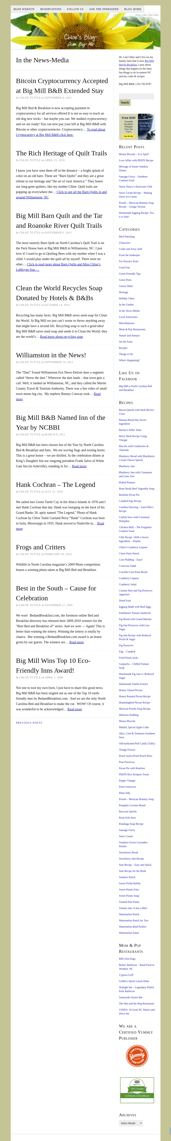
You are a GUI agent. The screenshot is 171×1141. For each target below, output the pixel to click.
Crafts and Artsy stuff (130, 249)
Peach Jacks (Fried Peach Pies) (135, 755)
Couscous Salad (127, 565)
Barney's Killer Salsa (130, 430)
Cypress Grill (126, 975)
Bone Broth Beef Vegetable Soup (136, 488)
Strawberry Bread (128, 852)
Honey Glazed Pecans (130, 690)
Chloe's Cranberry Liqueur (133, 547)
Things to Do (126, 354)
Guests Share (126, 286)
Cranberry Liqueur (129, 578)
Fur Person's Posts (129, 261)
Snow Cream (126, 836)
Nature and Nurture (129, 335)
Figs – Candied (127, 651)
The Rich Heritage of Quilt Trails (61, 153)
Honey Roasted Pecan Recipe (135, 696)
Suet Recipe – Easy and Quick (135, 864)
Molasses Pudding (129, 714)
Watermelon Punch (129, 914)
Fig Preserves (126, 645)
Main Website (24, 9)
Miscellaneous (126, 323)
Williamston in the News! (51, 355)
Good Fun (124, 267)
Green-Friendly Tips (130, 273)
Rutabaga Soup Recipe (131, 823)
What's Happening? (129, 360)
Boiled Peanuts (127, 482)
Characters (124, 242)
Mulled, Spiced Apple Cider (134, 727)
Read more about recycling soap (61, 336)
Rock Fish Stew (127, 817)
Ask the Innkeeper (104, 9)
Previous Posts (29, 722)
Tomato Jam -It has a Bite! (133, 908)
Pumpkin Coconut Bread (132, 805)
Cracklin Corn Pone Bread (133, 572)
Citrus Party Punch (129, 553)
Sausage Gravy (127, 830)
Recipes (123, 347)
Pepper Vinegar (127, 780)
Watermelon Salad (129, 932)
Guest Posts (125, 279)
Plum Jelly (124, 793)
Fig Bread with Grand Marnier (135, 619)
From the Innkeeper (129, 255)
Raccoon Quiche (128, 811)
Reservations (50, 9)
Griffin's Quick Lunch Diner (134, 981)
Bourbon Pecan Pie (129, 494)
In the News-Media (129, 310)
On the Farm (126, 341)
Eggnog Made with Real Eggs (135, 606)
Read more (79, 466)
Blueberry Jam (127, 466)
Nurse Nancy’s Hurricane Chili (135, 186)
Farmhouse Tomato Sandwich (135, 613)
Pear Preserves (127, 762)
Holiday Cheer (127, 298)
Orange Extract (127, 749)
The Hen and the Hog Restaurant (136, 1003)
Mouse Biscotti (127, 721)
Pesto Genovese (127, 786)
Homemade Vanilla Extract (133, 684)
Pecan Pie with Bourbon (132, 768)
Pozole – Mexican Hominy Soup (136, 799)
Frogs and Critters (40, 547)
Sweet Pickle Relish (129, 883)
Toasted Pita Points (129, 901)
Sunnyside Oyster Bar (130, 997)
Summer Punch (127, 877)
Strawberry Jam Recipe (131, 858)
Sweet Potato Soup (129, 895)
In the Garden (126, 304)
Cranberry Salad (127, 584)
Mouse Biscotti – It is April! (134, 154)
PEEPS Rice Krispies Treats (134, 774)
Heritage (123, 292)
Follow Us (75, 9)
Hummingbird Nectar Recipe (134, 702)
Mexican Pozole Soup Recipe (135, 708)
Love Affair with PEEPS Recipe (136, 160)
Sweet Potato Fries (129, 889)
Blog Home (133, 9)
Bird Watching (127, 236)
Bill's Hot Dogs (127, 958)
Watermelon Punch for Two (133, 920)
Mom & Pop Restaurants (132, 329)
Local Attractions (128, 317)
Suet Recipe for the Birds (132, 871)
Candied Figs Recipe (130, 501)
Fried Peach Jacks (128, 657)
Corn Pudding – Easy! (131, 559)
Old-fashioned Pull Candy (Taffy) (137, 743)
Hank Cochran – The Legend (55, 484)
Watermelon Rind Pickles (132, 926)
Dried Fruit (125, 600)
